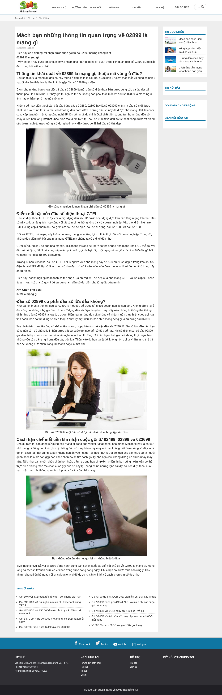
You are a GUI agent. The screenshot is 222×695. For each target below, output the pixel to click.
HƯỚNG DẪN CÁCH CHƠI (86, 7)
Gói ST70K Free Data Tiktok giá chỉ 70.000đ (44, 626)
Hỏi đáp (84, 667)
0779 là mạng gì (26, 294)
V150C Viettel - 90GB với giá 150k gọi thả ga (117, 625)
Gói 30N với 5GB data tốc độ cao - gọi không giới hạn (50, 596)
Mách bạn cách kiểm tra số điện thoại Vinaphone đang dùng (191, 40)
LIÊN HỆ (159, 7)
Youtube (120, 644)
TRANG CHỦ (59, 7)
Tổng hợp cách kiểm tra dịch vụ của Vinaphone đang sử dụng (190, 50)
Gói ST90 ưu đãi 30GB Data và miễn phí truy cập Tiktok (124, 596)
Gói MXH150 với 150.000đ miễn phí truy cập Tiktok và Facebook (50, 612)
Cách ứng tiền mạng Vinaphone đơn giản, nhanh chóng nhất (191, 69)
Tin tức (84, 671)
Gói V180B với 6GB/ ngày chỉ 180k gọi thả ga (118, 610)
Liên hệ (84, 675)
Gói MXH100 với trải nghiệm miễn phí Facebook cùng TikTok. (50, 604)
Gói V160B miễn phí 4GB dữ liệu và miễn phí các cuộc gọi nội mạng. (123, 604)
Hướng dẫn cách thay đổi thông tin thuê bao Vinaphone (191, 60)
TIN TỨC (137, 7)
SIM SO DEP (182, 7)
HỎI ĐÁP (114, 7)
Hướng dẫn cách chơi (91, 663)
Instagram (140, 644)
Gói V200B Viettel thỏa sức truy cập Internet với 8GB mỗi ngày (122, 618)
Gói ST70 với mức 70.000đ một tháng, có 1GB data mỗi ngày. (51, 620)
